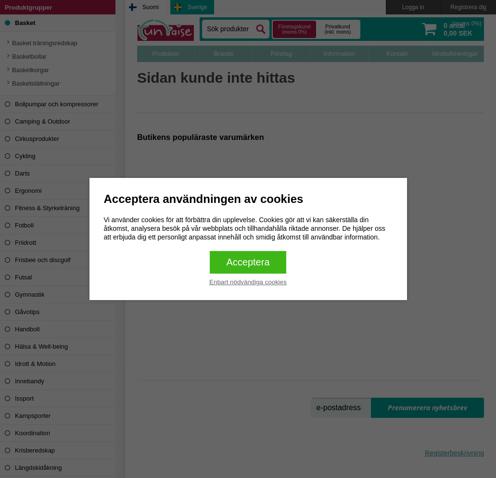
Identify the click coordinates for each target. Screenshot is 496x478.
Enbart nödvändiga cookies (248, 282)
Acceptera (247, 262)
